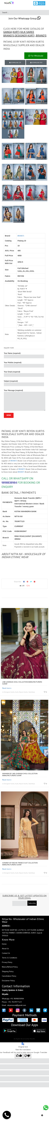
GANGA (7, 32)
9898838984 (9, 482)
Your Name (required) (24, 355)
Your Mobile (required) (24, 364)
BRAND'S (8, 35)
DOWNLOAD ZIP (15, 62)
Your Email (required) (24, 374)
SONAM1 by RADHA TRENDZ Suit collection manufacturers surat (20, 864)
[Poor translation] (27, 1056)
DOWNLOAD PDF (36, 62)
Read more (6, 688)
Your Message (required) (24, 400)
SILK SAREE (27, 32)
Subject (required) (24, 383)
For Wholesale (35, 55)
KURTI (16, 32)
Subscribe (32, 903)
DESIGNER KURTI (25, 35)
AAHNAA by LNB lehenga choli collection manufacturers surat (19, 774)
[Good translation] (19, 1056)
